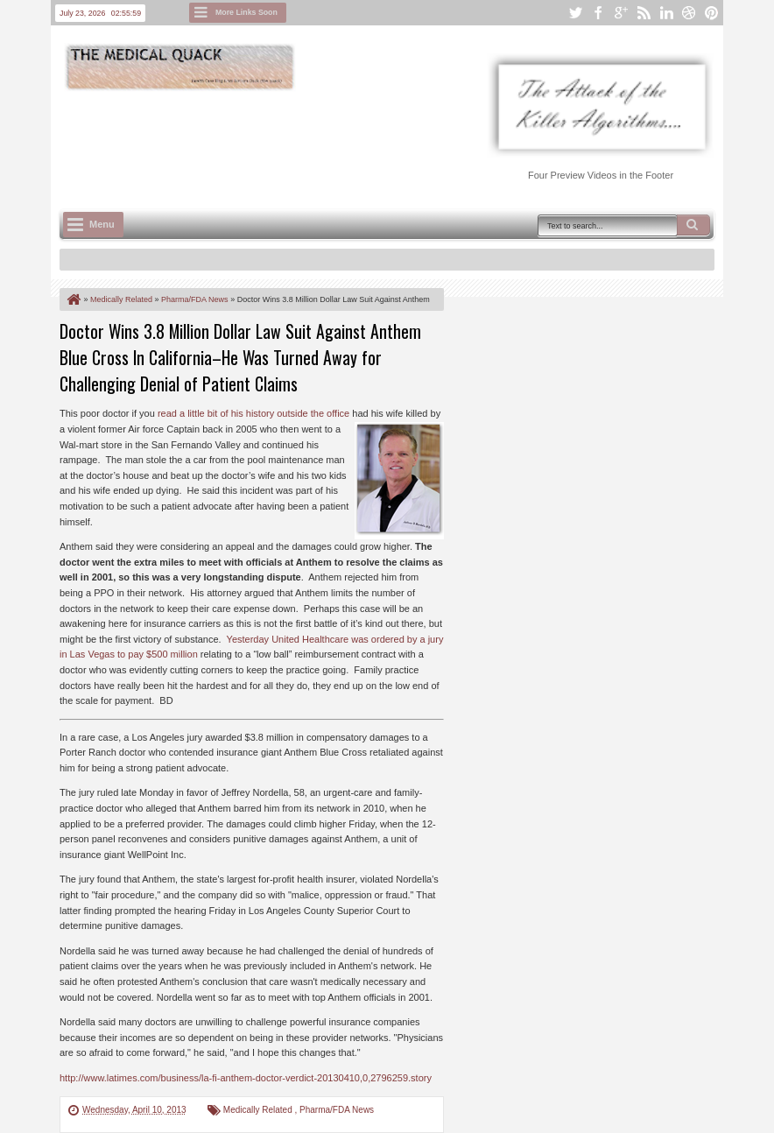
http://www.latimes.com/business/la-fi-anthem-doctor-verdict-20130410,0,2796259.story (246, 1078)
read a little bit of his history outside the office (253, 413)
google (620, 12)
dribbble (689, 12)
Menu (102, 224)
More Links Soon (246, 12)
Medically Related (259, 1110)
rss (643, 12)
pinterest (711, 12)
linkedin (666, 12)
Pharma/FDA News (336, 1110)
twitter (575, 12)
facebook (598, 12)
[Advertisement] (378, 141)
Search (693, 225)
